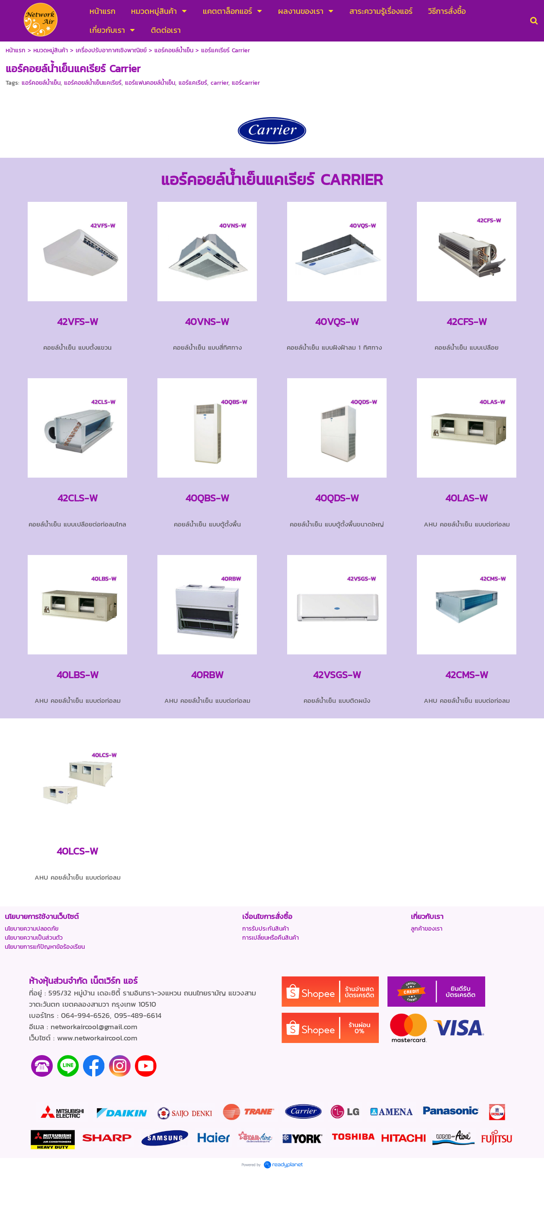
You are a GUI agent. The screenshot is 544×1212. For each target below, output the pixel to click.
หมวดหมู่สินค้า (50, 50)
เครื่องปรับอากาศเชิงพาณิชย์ (111, 50)
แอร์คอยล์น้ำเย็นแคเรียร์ (93, 82)
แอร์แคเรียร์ (193, 82)
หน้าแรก (16, 50)
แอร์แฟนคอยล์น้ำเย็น (150, 82)
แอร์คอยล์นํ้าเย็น (173, 50)
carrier (219, 82)
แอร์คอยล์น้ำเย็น (41, 82)
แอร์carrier (246, 82)
